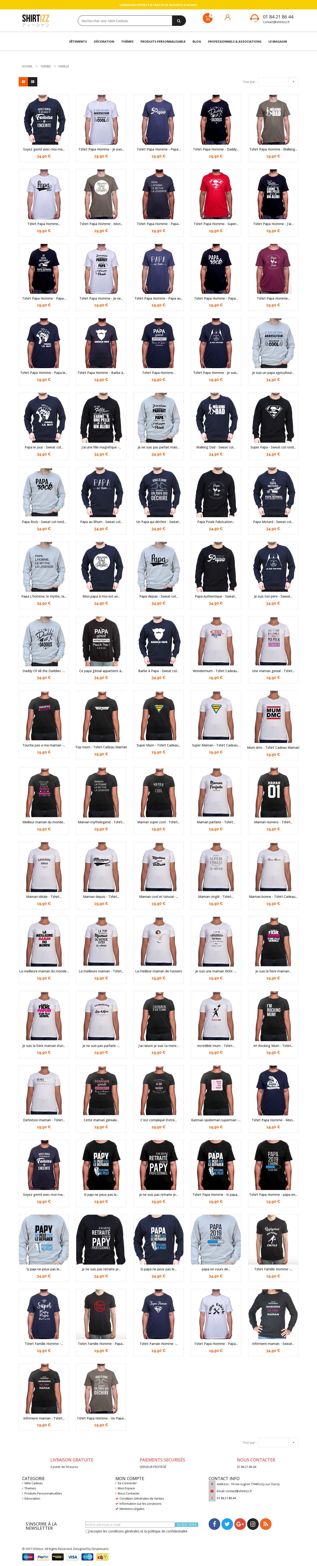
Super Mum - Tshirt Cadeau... (158, 745)
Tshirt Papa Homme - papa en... (273, 1194)
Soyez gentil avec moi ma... (44, 149)
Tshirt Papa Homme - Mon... (101, 224)
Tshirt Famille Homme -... (273, 1269)
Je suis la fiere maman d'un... (43, 1045)
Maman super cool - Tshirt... (158, 822)
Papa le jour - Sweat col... (44, 447)
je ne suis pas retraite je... (158, 1194)
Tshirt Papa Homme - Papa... (158, 149)
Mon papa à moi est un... (101, 596)
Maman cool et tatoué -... (158, 896)
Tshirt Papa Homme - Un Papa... (101, 1418)
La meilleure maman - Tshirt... (101, 971)
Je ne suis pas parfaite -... (101, 1045)
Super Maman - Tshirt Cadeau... (216, 745)
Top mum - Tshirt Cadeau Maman (101, 747)
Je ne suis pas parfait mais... (158, 447)
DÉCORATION (104, 41)
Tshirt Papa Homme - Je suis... (101, 149)
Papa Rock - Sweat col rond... (44, 522)
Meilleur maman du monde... (43, 822)
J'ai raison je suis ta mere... (158, 1045)
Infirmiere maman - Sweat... (273, 1343)
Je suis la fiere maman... (273, 971)
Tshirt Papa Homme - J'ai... (273, 224)
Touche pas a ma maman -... (43, 745)
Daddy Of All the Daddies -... (44, 671)
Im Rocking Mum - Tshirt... (273, 1045)
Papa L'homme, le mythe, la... (43, 596)
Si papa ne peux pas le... (158, 1269)
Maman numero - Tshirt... (273, 822)
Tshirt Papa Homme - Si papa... (216, 1194)
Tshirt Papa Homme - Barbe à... (101, 372)
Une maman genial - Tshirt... (273, 671)
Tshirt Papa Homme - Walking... (273, 149)
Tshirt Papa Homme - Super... (216, 224)
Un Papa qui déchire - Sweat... (158, 522)
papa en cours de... (216, 1269)
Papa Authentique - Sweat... (216, 596)
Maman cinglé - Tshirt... (216, 896)
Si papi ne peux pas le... (101, 1194)
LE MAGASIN (278, 41)
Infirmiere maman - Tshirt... (44, 1418)
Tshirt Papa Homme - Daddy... (216, 149)
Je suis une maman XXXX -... (216, 971)
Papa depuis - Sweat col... (158, 596)
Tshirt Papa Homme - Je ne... (101, 298)
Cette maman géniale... (101, 1120)
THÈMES (127, 41)
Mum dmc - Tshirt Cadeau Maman (273, 747)
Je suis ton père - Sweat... (273, 596)
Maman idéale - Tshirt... (44, 896)
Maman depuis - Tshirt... (101, 896)
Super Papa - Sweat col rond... (273, 447)
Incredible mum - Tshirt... (215, 1045)
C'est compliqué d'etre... (159, 1120)
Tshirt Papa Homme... (44, 224)
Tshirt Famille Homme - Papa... (101, 1343)
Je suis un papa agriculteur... (273, 372)
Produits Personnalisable (163, 41)
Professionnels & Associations (235, 41)
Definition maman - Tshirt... (44, 1120)
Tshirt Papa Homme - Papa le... (43, 372)
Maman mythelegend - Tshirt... (101, 822)
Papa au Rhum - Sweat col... (101, 522)
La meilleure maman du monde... (44, 971)
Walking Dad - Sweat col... (215, 447)
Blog (197, 41)
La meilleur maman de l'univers (158, 971)
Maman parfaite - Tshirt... (216, 822)
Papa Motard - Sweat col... (273, 522)
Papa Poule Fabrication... (215, 522)
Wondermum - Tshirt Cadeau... (216, 671)
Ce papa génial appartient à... (101, 671)
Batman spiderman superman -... (216, 1120)
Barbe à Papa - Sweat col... (158, 671)
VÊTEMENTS (78, 41)
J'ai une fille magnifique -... (101, 447)
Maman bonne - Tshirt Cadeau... (273, 896)
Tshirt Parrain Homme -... (159, 1343)
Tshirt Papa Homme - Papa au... (158, 298)
